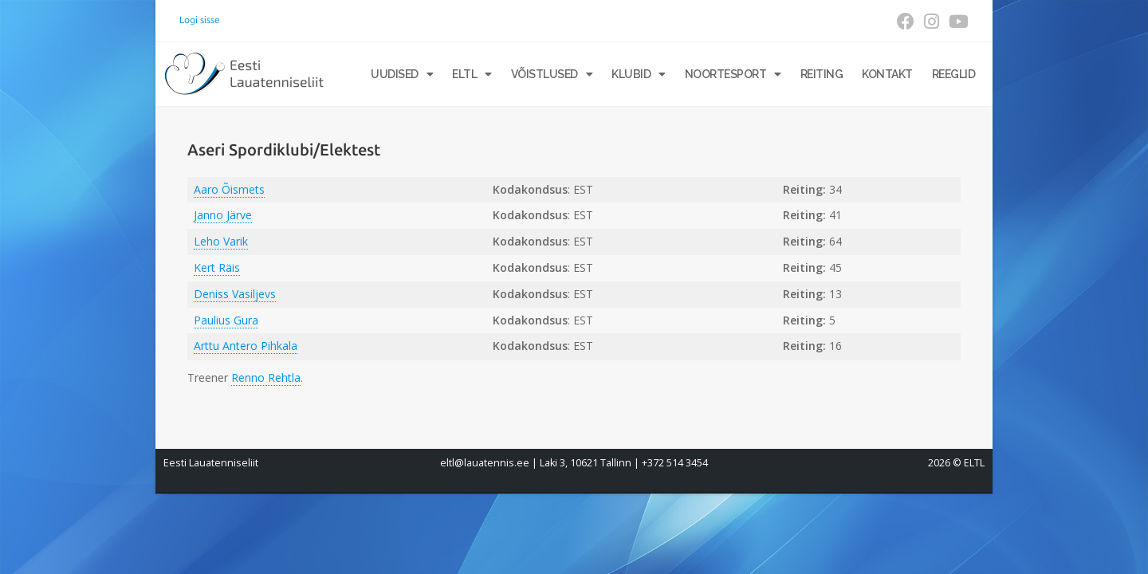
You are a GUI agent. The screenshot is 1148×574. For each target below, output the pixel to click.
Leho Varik (221, 241)
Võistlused (552, 74)
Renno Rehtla (266, 377)
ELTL (472, 74)
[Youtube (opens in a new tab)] (956, 21)
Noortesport (733, 74)
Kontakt (887, 74)
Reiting (821, 74)
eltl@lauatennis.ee (484, 463)
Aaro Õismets (229, 189)
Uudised (402, 74)
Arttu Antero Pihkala (245, 345)
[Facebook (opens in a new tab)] (905, 21)
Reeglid (954, 74)
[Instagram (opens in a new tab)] (931, 21)
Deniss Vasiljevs (235, 293)
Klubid (638, 74)
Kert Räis (217, 267)
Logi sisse (199, 20)
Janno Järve (223, 214)
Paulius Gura (226, 320)
